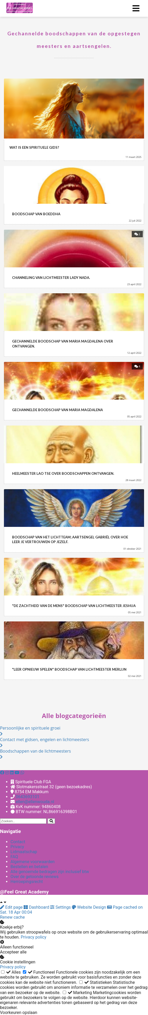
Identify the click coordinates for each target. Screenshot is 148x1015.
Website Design (89, 907)
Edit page (12, 907)
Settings (61, 907)
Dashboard (37, 907)
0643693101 (27, 796)
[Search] (51, 821)
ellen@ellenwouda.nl (35, 801)
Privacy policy (33, 937)
